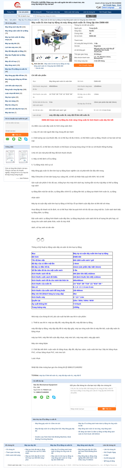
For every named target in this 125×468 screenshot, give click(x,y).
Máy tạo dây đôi (10, 43)
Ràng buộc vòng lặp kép (13, 89)
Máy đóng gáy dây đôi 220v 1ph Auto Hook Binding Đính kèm (87, 451)
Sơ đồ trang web (109, 458)
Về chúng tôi (37, 12)
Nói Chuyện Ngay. (109, 5)
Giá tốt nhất (40, 68)
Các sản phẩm (23, 12)
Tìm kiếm (92, 16)
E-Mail (106, 455)
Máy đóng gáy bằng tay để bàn (16, 79)
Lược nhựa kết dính (12, 93)
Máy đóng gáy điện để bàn (14, 75)
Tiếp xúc (16, 135)
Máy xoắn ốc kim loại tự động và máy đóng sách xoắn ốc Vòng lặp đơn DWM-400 (62, 458)
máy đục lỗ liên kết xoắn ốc (48, 375)
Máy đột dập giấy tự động (14, 51)
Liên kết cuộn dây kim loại (14, 109)
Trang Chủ (10, 12)
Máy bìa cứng (10, 105)
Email (119, 5)
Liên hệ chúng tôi (89, 12)
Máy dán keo (9, 113)
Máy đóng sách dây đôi (13, 27)
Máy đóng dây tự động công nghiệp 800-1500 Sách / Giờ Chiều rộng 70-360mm (87, 458)
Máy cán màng (10, 101)
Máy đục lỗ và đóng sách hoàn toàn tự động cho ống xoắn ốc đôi (61, 451)
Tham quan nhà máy (53, 12)
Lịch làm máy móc (11, 47)
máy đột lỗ (77, 375)
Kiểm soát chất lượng (71, 12)
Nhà (6, 20)
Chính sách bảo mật (14, 465)
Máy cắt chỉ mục (11, 61)
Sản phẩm (13, 20)
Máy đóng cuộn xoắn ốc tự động (16, 31)
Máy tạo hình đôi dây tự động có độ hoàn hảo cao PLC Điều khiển (36, 451)
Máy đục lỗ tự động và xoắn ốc (28, 20)
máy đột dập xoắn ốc (66, 375)
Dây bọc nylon (10, 97)
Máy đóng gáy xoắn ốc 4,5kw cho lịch (47, 423)
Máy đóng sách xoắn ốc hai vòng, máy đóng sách (94, 429)
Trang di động (109, 461)
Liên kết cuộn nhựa (12, 86)
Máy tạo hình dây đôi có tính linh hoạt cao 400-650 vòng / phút (35, 458)
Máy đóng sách (10, 65)
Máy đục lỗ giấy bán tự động (15, 55)
